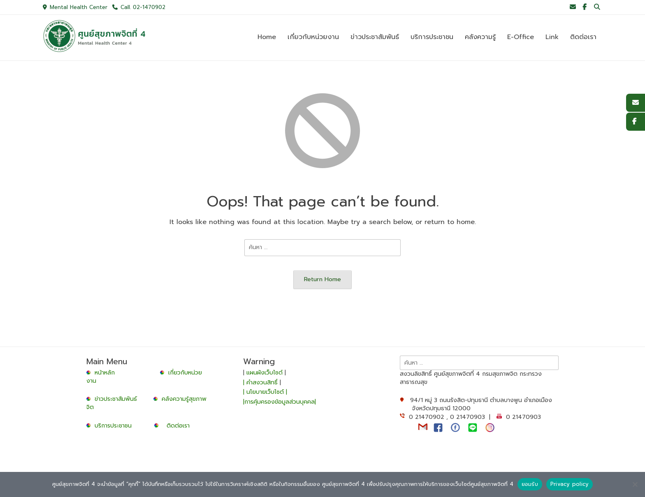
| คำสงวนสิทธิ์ (261, 382)
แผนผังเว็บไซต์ (264, 372)
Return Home (322, 279)
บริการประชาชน (115, 425)
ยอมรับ (530, 484)
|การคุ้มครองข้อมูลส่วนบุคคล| (279, 402)
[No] (635, 484)
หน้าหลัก (101, 372)
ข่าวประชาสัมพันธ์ (118, 399)
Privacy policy (569, 484)
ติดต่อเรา (178, 425)
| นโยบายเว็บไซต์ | (265, 392)
